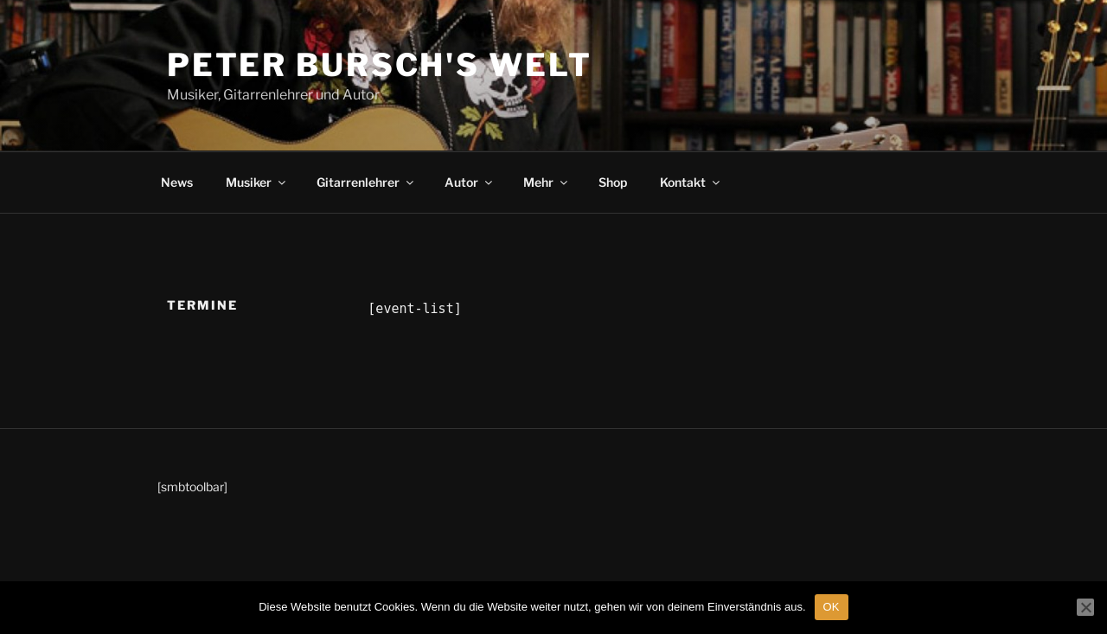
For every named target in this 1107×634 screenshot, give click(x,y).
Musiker (257, 182)
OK (831, 606)
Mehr (546, 182)
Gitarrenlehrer (366, 182)
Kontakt (691, 182)
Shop (612, 182)
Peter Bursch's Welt (379, 65)
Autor (470, 182)
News (177, 182)
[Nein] (1085, 607)
